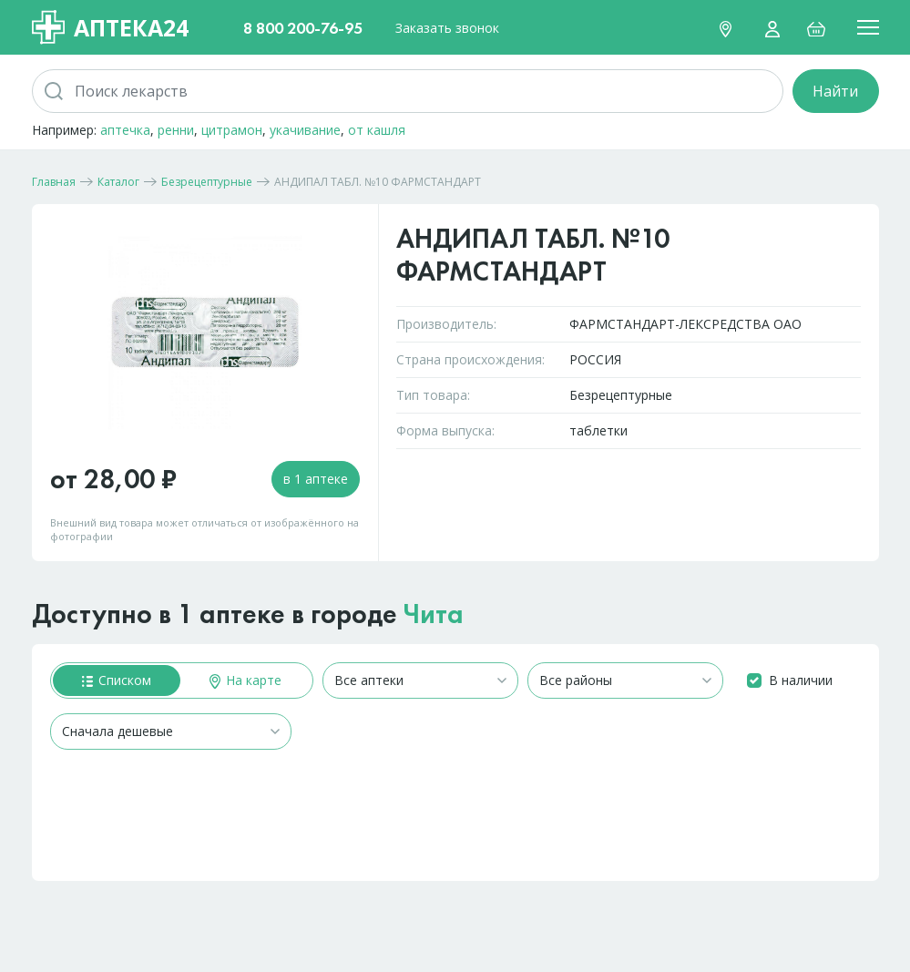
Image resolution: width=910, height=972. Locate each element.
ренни (176, 129)
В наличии (801, 680)
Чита (434, 614)
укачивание (305, 129)
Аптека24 (110, 27)
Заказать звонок (447, 27)
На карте (245, 680)
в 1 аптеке (315, 478)
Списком (116, 680)
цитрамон (231, 129)
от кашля (376, 129)
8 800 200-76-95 (303, 27)
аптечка (125, 129)
